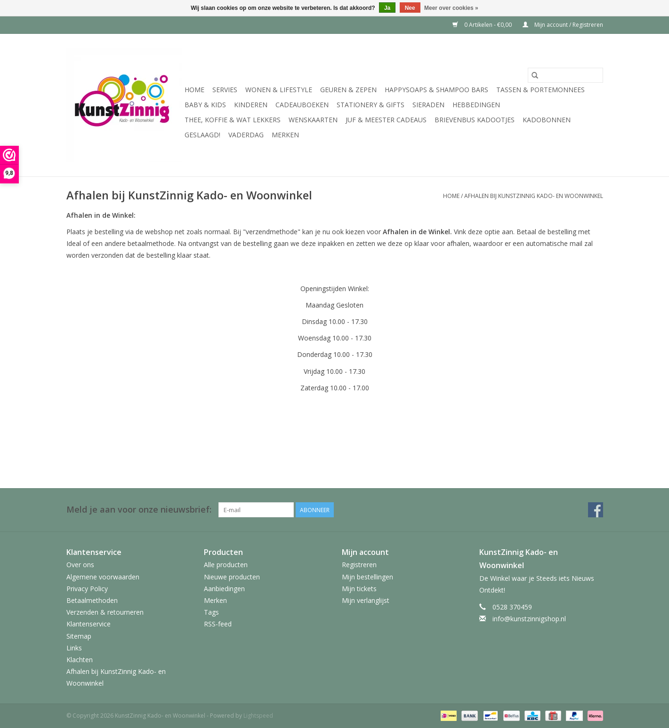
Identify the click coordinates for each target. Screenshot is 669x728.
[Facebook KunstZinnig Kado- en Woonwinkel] (595, 509)
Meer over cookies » (451, 8)
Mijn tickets (359, 588)
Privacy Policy (87, 588)
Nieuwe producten (232, 576)
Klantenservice (88, 623)
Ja (387, 8)
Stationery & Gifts (370, 104)
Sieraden (428, 104)
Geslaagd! (202, 134)
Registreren (359, 564)
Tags (211, 612)
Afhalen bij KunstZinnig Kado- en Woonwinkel (533, 196)
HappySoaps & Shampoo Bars (436, 89)
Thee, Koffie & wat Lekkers (233, 119)
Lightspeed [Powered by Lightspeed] (258, 716)
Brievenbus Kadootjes (475, 119)
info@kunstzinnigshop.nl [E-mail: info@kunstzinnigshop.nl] (529, 618)
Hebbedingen (476, 104)
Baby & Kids (205, 104)
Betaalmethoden (92, 600)
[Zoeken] (565, 75)
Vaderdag (246, 134)
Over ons (80, 564)
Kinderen (250, 104)
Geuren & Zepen (348, 89)
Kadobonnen (547, 119)
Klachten (79, 659)
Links (74, 647)
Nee (410, 8)
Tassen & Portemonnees (540, 89)
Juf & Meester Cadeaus (386, 119)
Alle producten (226, 564)
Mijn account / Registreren (563, 25)
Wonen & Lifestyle (278, 89)
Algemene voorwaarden (102, 576)
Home (194, 89)
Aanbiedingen (224, 588)
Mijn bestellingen (367, 576)
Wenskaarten (313, 119)
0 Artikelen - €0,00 (482, 25)
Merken (285, 134)
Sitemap (78, 636)
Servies (224, 89)
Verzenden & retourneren (105, 612)
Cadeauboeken (302, 104)
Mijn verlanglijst (365, 600)
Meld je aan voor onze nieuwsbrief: (138, 509)
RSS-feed (218, 623)
